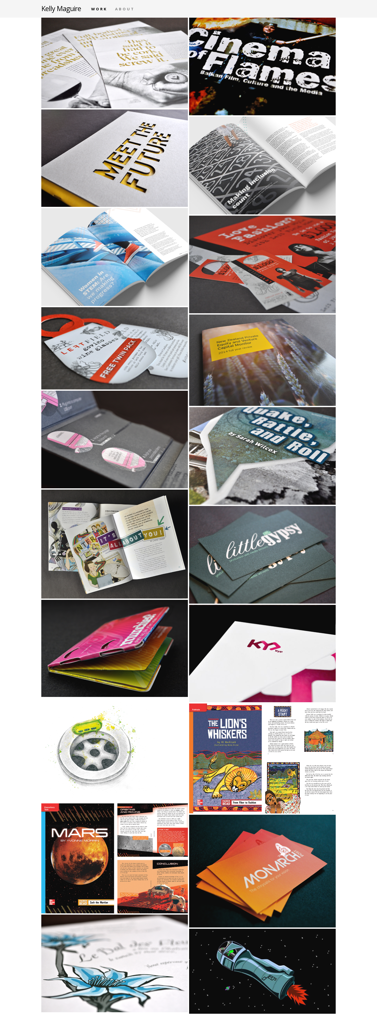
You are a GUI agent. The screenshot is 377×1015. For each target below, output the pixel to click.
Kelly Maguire (61, 8)
